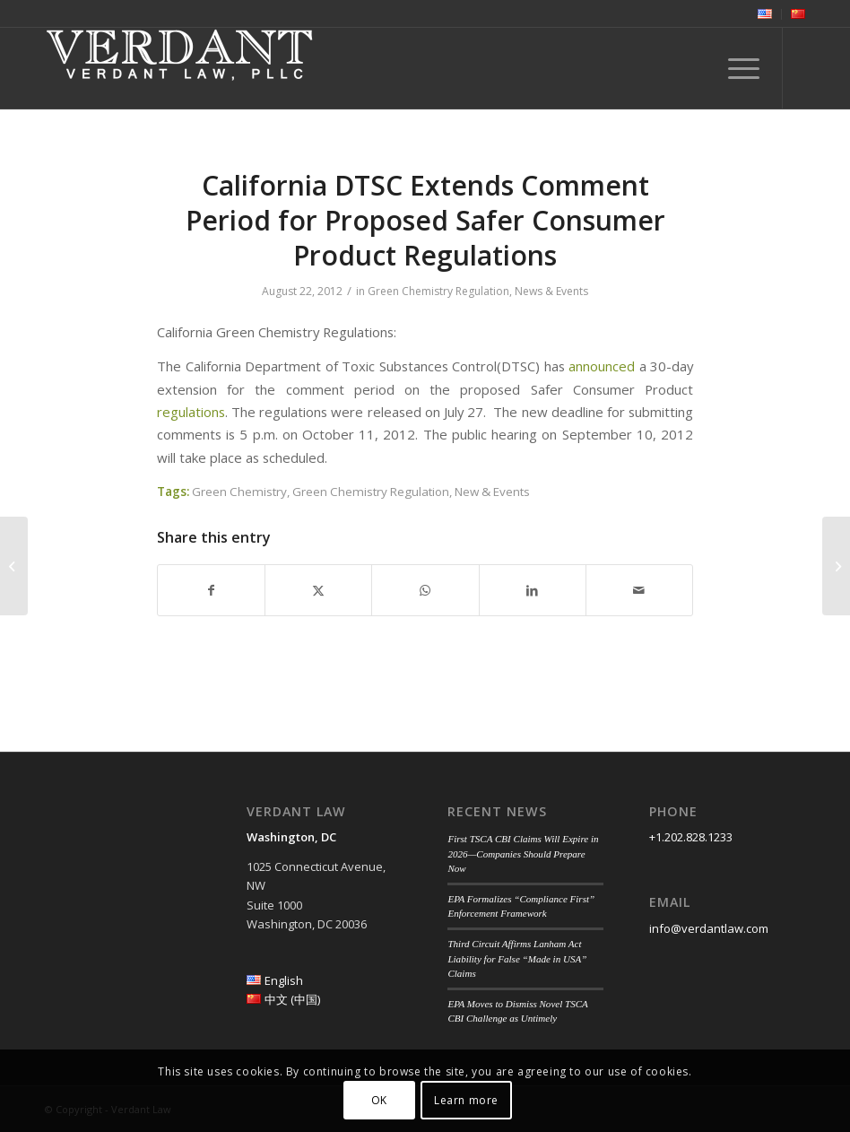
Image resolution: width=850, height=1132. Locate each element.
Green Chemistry (239, 491)
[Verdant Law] (179, 68)
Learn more (466, 1100)
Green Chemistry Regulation (438, 291)
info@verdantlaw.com (708, 928)
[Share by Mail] (639, 590)
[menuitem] (765, 14)
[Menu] (734, 68)
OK (379, 1100)
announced (601, 366)
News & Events (551, 291)
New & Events (492, 491)
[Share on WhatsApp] (425, 590)
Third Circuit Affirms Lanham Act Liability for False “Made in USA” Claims (516, 958)
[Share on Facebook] (211, 590)
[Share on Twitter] (318, 590)
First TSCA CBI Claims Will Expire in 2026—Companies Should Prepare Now (522, 853)
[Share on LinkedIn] (532, 590)
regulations (191, 412)
